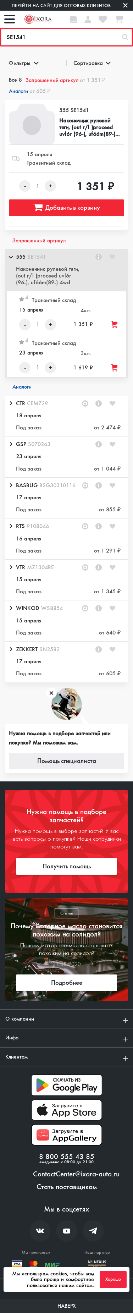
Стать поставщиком (67, 1187)
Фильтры (23, 63)
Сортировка (91, 63)
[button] (66, 270)
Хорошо (113, 1279)
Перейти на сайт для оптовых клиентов (61, 5)
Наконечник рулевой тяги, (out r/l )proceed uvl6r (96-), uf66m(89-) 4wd (87, 127)
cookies (58, 1273)
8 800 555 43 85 (66, 1157)
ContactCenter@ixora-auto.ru (76, 1174)
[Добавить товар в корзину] (114, 324)
